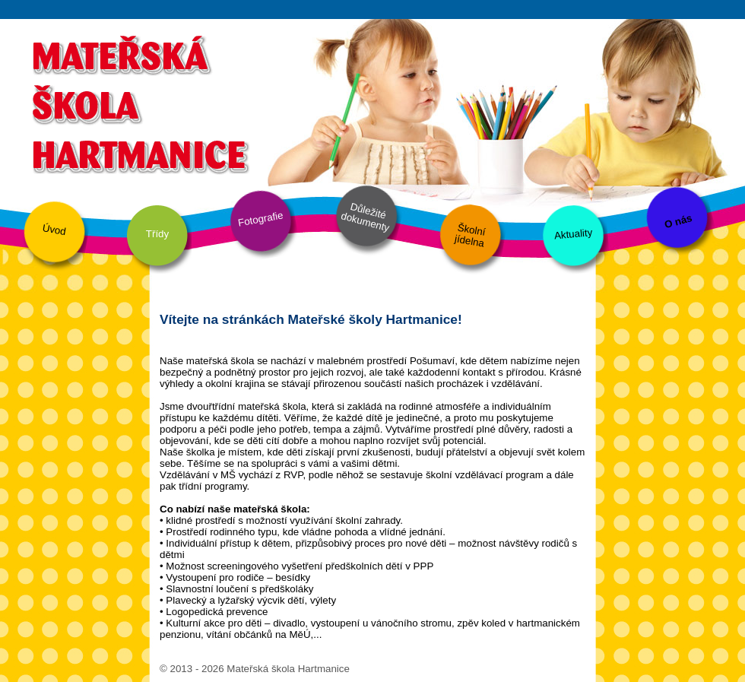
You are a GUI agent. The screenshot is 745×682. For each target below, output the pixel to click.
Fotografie (260, 218)
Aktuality (572, 234)
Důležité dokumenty (365, 217)
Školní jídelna (470, 235)
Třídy (157, 233)
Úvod (54, 229)
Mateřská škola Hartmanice (139, 103)
